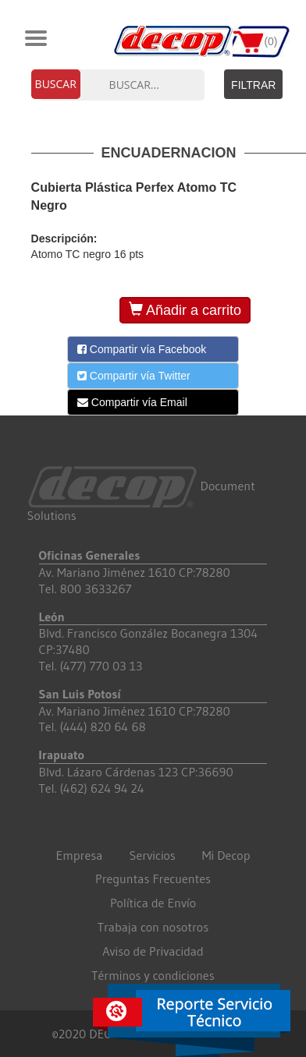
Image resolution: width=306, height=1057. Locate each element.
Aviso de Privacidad (153, 951)
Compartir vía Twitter (133, 375)
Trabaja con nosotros (153, 927)
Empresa (79, 855)
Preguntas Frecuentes (153, 878)
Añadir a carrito (185, 310)
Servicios (153, 855)
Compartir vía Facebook (141, 349)
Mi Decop (226, 855)
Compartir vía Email (132, 402)
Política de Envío (153, 902)
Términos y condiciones (152, 975)
